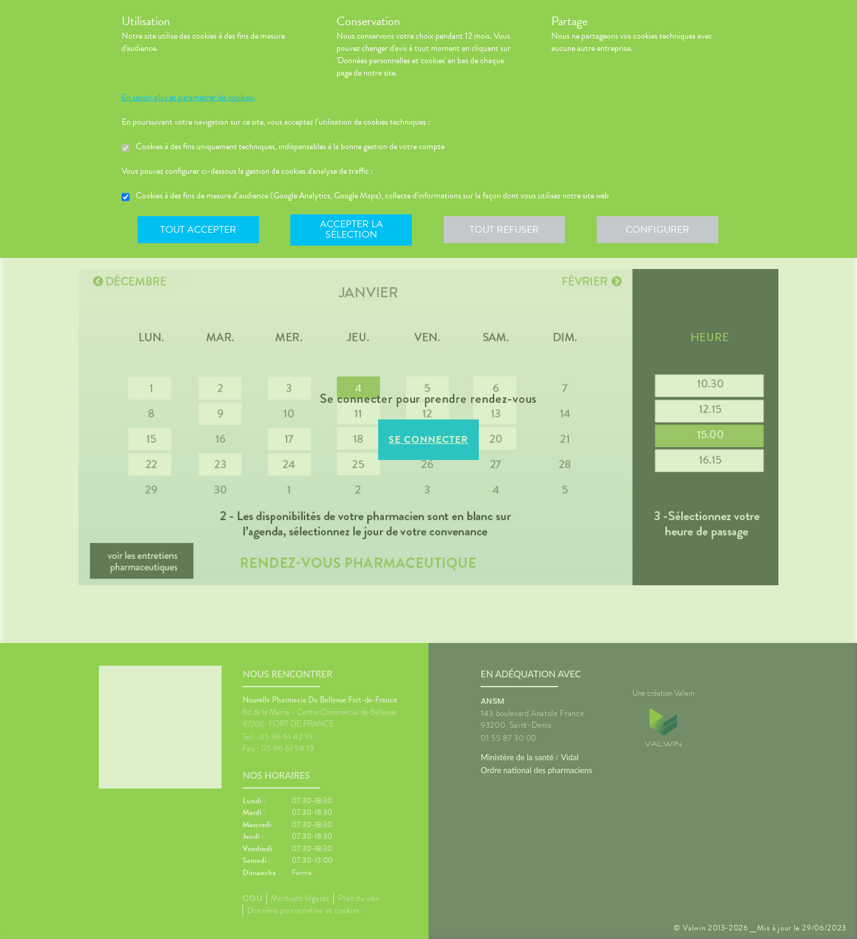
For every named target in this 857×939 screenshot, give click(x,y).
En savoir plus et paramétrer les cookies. (188, 98)
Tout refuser (505, 229)
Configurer (659, 229)
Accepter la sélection (352, 230)
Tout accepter (198, 229)
